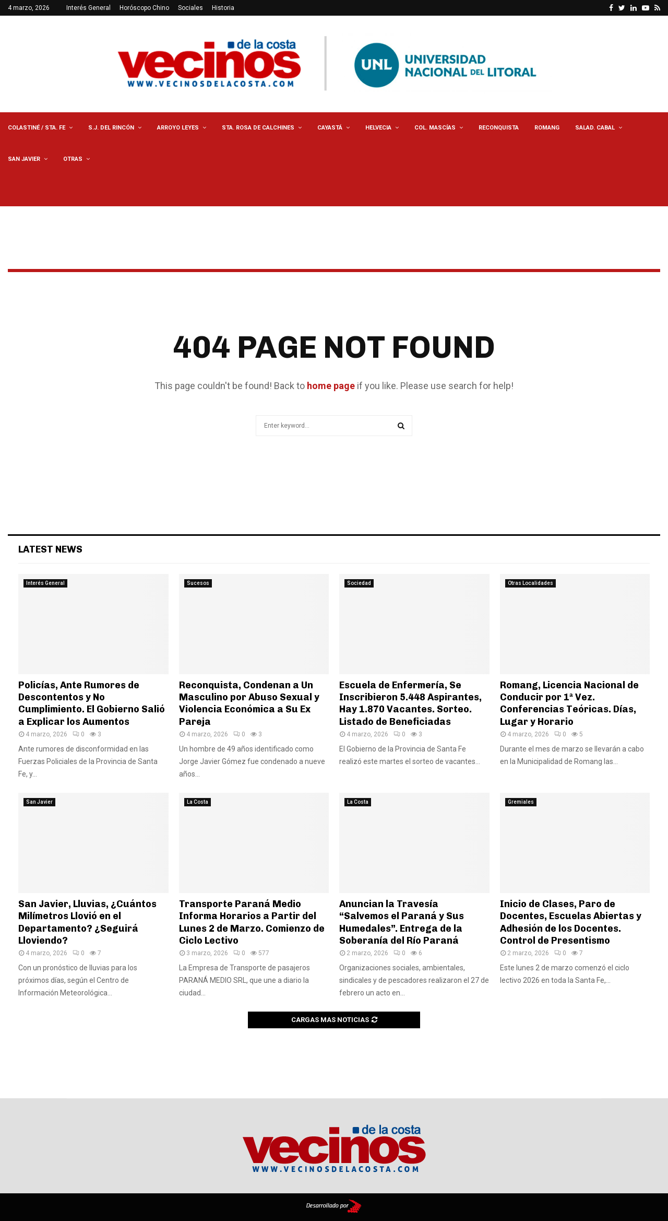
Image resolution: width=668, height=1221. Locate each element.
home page (331, 385)
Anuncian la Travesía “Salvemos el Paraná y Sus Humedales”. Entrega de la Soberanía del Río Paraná (401, 922)
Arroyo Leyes (178, 127)
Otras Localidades (530, 583)
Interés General (88, 7)
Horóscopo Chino (144, 7)
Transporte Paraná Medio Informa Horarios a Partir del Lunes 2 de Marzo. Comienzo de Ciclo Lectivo (252, 922)
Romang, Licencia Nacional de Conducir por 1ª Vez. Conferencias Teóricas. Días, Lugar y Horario (569, 703)
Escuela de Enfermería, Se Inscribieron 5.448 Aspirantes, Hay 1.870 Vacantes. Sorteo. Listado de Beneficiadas (410, 703)
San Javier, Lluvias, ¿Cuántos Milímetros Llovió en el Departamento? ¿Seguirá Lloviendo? (87, 922)
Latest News (50, 549)
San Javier (24, 159)
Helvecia (378, 127)
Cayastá (329, 127)
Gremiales (521, 802)
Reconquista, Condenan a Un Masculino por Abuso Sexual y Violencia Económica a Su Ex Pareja (249, 703)
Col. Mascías (435, 127)
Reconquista (499, 127)
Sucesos (198, 583)
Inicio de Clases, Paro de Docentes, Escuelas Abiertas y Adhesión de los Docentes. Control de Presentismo (570, 922)
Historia (223, 7)
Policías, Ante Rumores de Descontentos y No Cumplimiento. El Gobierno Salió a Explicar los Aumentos (91, 703)
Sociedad (359, 583)
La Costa (197, 802)
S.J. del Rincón (111, 127)
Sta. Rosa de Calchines (258, 127)
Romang (546, 127)
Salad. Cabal (595, 127)
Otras (72, 159)
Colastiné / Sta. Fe (36, 127)
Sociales (190, 7)
